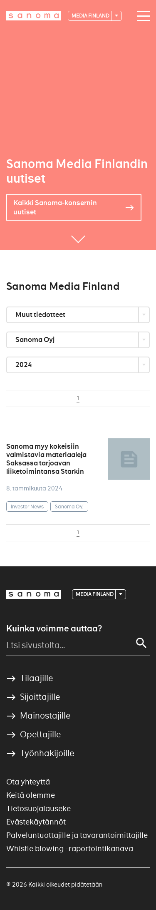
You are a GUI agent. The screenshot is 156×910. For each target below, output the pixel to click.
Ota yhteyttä (28, 782)
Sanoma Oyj (35, 339)
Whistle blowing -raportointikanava (69, 848)
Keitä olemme (30, 795)
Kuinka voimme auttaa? (54, 628)
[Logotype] (33, 15)
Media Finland (91, 16)
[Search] (141, 643)
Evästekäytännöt (36, 822)
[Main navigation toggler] (141, 16)
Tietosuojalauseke (38, 808)
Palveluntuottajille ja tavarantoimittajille (77, 835)
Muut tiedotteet (41, 314)
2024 (24, 364)
